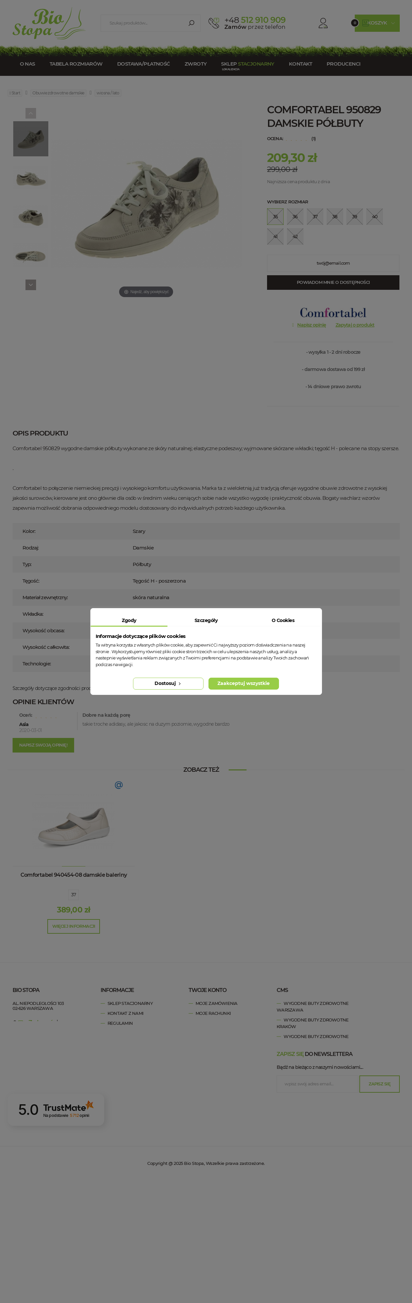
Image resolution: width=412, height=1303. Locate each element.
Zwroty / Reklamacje (132, 1053)
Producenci (343, 64)
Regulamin (120, 1023)
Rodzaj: (31, 548)
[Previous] (30, 113)
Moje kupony (211, 1043)
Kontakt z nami (125, 1013)
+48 (52, 1028)
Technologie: (37, 663)
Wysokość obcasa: (44, 630)
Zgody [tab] (129, 620)
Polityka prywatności (134, 1033)
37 (73, 895)
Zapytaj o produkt (355, 325)
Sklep (247, 64)
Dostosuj (168, 683)
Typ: (27, 564)
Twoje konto (207, 990)
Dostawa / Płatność (132, 1063)
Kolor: (29, 531)
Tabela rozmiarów (76, 64)
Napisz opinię (311, 325)
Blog (113, 1072)
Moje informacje (216, 1033)
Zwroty (196, 64)
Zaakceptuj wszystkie (243, 683)
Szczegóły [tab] (206, 620)
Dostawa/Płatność (143, 64)
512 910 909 (255, 20)
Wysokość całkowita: (46, 647)
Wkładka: (33, 614)
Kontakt (300, 64)
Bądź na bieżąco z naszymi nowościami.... (320, 1191)
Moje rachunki (213, 1013)
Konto (317, 23)
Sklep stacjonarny (130, 1003)
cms (282, 990)
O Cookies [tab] (283, 620)
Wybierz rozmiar (287, 201)
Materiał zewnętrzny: (45, 597)
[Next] (30, 285)
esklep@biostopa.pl (34, 1038)
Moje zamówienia (216, 1003)
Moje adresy (210, 1023)
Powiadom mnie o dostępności (333, 282)
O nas (27, 64)
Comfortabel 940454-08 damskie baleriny (74, 875)
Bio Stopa (25, 1052)
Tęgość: (31, 581)
